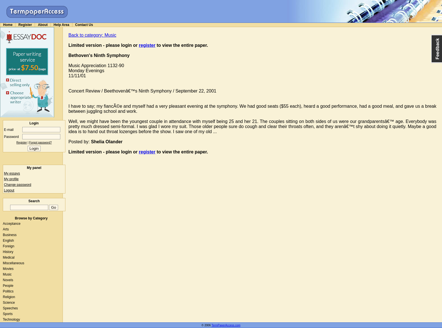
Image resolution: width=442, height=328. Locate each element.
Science (9, 303)
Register (25, 25)
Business (10, 235)
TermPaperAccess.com (225, 325)
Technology (11, 320)
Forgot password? (40, 142)
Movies (8, 269)
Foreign (8, 246)
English (8, 241)
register (147, 45)
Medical (8, 257)
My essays (12, 173)
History (8, 252)
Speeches (10, 308)
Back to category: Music (92, 35)
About (43, 25)
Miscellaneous (13, 263)
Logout (9, 190)
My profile (11, 179)
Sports (8, 314)
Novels (8, 280)
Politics (8, 291)
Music (7, 274)
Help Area (61, 25)
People (8, 286)
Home (7, 25)
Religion (9, 297)
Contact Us (84, 25)
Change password (17, 185)
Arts (6, 229)
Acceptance (12, 224)
